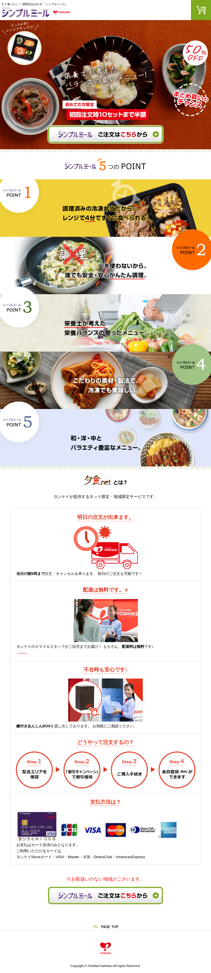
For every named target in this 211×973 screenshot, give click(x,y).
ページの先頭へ (105, 925)
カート (201, 10)
